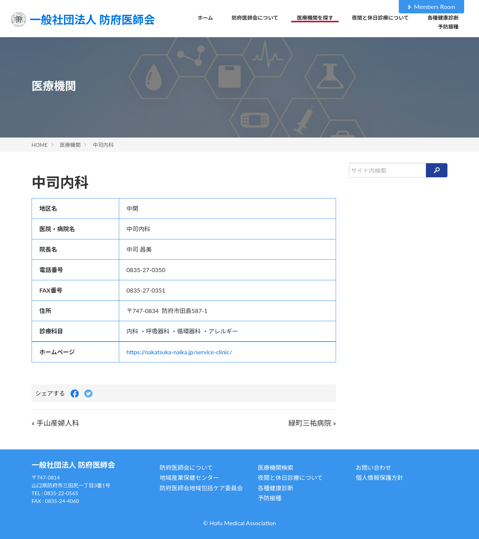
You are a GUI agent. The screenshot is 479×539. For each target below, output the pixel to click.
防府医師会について (255, 17)
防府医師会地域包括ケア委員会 (201, 487)
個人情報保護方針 (379, 477)
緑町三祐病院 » (312, 423)
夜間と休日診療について (380, 17)
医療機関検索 (275, 467)
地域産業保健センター (189, 477)
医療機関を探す (315, 17)
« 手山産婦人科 (55, 423)
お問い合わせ (373, 467)
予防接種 (448, 26)
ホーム (205, 17)
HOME (40, 145)
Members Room (430, 6)
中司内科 (103, 145)
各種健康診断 (443, 17)
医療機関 (70, 145)
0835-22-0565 (61, 493)
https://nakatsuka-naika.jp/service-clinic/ (179, 351)
